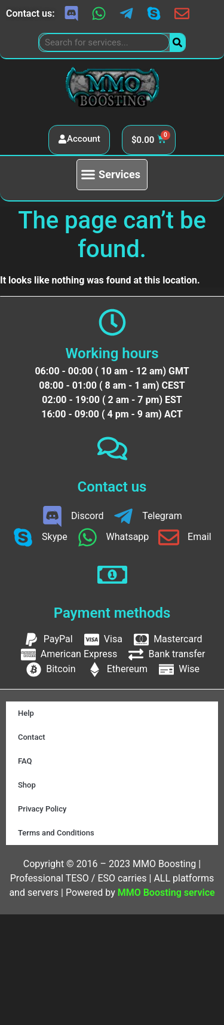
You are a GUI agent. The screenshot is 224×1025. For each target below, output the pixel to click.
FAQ (25, 760)
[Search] (177, 42)
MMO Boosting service (166, 892)
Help (26, 713)
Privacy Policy (42, 808)
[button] (112, 174)
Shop (27, 784)
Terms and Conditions (56, 832)
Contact (31, 737)
